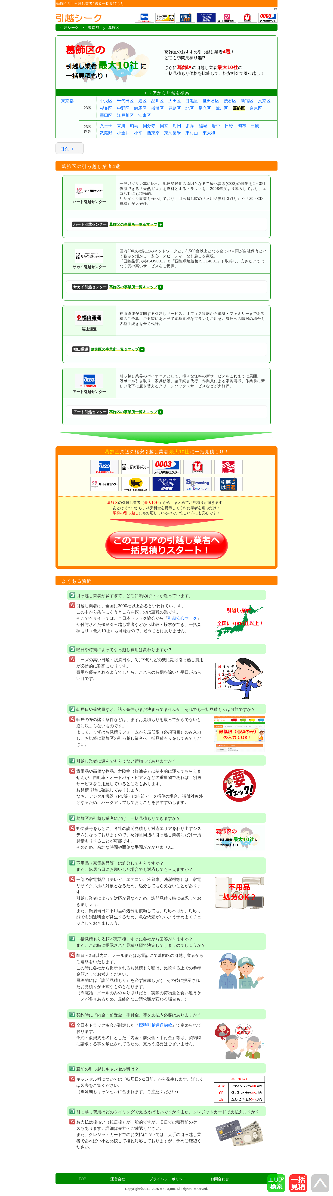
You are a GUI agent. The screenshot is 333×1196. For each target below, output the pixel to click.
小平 (138, 133)
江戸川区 (125, 115)
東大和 (209, 133)
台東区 (256, 108)
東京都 (67, 101)
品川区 (157, 101)
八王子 (106, 125)
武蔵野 (106, 133)
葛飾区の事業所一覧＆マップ (114, 224)
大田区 (174, 101)
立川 (121, 125)
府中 (216, 125)
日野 (229, 125)
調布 (242, 125)
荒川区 (222, 108)
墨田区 (106, 115)
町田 (177, 125)
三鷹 (255, 125)
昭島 (134, 125)
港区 (142, 101)
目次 (64, 149)
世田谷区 (211, 101)
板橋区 (157, 108)
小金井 (123, 133)
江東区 (144, 115)
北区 (189, 108)
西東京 (153, 133)
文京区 (264, 101)
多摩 (190, 125)
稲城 (203, 125)
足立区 (204, 108)
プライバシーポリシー (167, 1179)
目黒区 (191, 101)
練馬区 (140, 108)
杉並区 (106, 108)
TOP (82, 1179)
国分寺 (149, 125)
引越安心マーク (182, 618)
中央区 (106, 101)
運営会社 (117, 1179)
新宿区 (247, 101)
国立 (164, 125)
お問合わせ (219, 1179)
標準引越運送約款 (155, 1025)
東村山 (191, 133)
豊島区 (174, 108)
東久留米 (172, 133)
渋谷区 (230, 101)
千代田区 (125, 101)
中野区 (123, 108)
